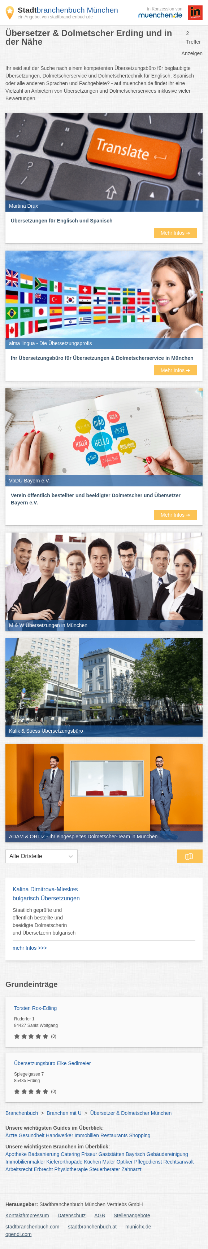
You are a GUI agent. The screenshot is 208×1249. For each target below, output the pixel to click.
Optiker (124, 1162)
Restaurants (113, 1135)
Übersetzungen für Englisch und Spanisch (62, 221)
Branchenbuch (21, 1113)
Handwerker (59, 1135)
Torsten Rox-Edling (35, 1008)
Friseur (89, 1154)
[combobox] (9, 856)
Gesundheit (32, 1135)
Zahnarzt (131, 1169)
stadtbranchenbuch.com (32, 1227)
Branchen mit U (64, 1113)
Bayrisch (135, 1154)
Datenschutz (72, 1215)
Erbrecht (43, 1169)
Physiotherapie (71, 1169)
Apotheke (16, 1154)
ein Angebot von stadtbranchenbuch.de (55, 16)
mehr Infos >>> (30, 948)
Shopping (139, 1135)
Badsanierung (43, 1154)
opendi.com (18, 1234)
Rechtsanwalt (178, 1162)
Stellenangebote (132, 1215)
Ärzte (11, 1135)
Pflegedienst (148, 1162)
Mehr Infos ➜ (175, 233)
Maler (109, 1162)
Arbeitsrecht (18, 1169)
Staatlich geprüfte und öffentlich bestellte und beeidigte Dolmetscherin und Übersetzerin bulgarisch (44, 921)
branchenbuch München (68, 10)
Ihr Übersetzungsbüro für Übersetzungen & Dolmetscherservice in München (102, 358)
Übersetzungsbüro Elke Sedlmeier (52, 1063)
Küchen (92, 1162)
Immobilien (86, 1135)
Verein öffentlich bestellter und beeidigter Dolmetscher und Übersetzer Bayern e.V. (96, 499)
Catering (70, 1154)
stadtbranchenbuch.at (92, 1227)
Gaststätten (112, 1154)
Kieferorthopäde (65, 1162)
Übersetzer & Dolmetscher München (131, 1113)
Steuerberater (104, 1169)
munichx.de (138, 1227)
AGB (99, 1215)
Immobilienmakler (25, 1162)
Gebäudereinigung (167, 1154)
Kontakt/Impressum (27, 1215)
